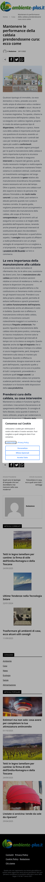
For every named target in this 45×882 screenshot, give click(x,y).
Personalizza (22, 448)
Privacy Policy (23, 442)
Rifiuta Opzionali (22, 453)
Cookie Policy (10, 442)
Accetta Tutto (22, 457)
